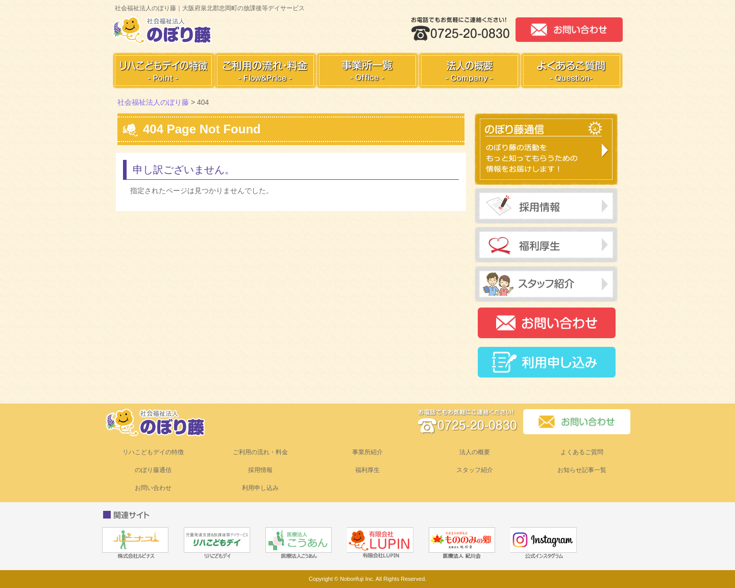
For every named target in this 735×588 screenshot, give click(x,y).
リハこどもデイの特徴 (153, 452)
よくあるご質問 (581, 452)
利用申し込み (260, 487)
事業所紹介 (367, 452)
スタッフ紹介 (474, 470)
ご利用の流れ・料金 (260, 452)
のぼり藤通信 (153, 470)
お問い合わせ (153, 487)
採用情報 (260, 470)
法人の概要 (474, 452)
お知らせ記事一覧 (581, 470)
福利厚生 (367, 470)
